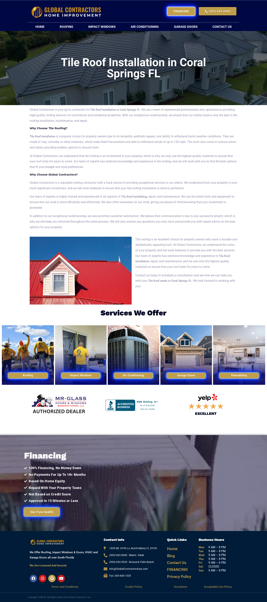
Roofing (66, 27)
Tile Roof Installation (44, 136)
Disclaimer (181, 586)
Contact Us (222, 27)
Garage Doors (185, 27)
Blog (170, 554)
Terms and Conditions (64, 586)
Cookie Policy (133, 586)
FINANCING (176, 565)
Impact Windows (102, 27)
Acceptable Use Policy (217, 586)
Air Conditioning (145, 27)
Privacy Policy (177, 570)
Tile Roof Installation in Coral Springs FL (117, 109)
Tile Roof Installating (135, 196)
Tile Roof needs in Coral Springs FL (171, 280)
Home (39, 27)
